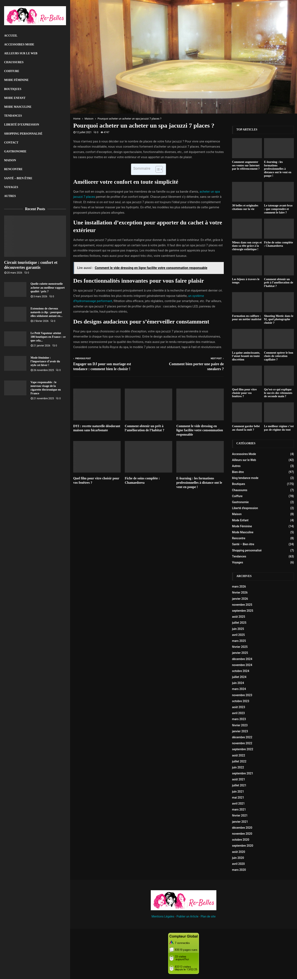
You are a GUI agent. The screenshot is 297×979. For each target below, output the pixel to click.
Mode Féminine (16, 80)
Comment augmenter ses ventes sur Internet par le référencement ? (246, 165)
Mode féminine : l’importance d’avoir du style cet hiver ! (45, 361)
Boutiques (12, 89)
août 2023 (238, 707)
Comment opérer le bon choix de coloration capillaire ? (278, 356)
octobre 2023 (240, 701)
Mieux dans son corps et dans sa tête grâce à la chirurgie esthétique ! (247, 246)
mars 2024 (239, 689)
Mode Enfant (15, 98)
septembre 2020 (242, 845)
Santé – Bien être (18, 178)
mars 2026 (239, 586)
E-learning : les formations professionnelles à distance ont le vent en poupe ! (199, 482)
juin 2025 (238, 629)
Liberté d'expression (245, 508)
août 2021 (238, 779)
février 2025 (240, 646)
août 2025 (238, 616)
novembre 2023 (242, 695)
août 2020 (238, 851)
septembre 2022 (242, 749)
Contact (11, 142)
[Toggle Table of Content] (157, 169)
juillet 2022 (239, 761)
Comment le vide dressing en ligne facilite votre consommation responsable (199, 430)
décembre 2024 (242, 659)
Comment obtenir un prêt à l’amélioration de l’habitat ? (278, 283)
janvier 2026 (240, 598)
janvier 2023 (240, 731)
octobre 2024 (240, 671)
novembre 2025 (242, 604)
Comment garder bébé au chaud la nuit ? (246, 428)
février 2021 (240, 815)
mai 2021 (238, 797)
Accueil (11, 35)
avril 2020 (238, 863)
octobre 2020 (240, 839)
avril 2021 (238, 803)
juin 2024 (238, 683)
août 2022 (238, 755)
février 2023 (240, 725)
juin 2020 (238, 857)
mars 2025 (239, 640)
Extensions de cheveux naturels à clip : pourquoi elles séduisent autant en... (46, 312)
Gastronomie (15, 151)
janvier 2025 (240, 652)
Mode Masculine (18, 106)
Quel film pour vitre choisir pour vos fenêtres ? (244, 393)
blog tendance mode (245, 478)
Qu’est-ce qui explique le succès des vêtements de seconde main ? (278, 393)
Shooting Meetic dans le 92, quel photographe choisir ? (278, 319)
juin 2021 (238, 791)
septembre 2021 (242, 773)
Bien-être (238, 472)
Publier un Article (187, 916)
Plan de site (208, 916)
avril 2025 (238, 634)
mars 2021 (239, 809)
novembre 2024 (242, 665)
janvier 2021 (240, 821)
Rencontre (13, 169)
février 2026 (240, 592)
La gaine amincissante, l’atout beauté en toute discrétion (246, 356)
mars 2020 (239, 869)
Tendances (13, 115)
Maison (10, 160)
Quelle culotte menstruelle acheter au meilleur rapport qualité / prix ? (48, 287)
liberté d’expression (21, 124)
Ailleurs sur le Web (20, 53)
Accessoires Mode (19, 44)
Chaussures (14, 62)
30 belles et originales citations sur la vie (245, 207)
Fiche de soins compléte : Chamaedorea (278, 244)
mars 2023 (239, 719)
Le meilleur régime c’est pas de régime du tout (279, 428)
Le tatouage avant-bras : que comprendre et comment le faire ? (278, 209)
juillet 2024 (239, 677)
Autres (10, 196)
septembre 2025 (242, 610)
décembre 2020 (242, 827)
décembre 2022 (242, 737)
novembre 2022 (242, 743)
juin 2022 (238, 767)
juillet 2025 (239, 622)
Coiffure (11, 71)
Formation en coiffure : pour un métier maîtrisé (246, 317)
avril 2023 (238, 713)
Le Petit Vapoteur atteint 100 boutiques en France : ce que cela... (48, 337)
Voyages (11, 187)
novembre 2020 (242, 833)
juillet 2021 (239, 785)
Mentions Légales (163, 916)
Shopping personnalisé (23, 133)
